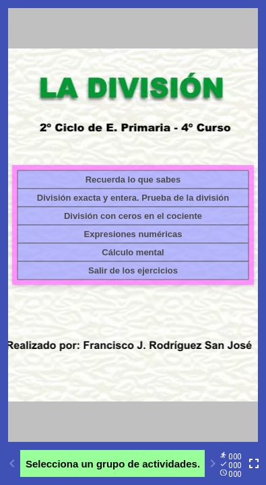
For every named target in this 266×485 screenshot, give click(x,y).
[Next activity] (213, 463)
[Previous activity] (12, 463)
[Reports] (233, 464)
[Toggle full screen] (254, 463)
